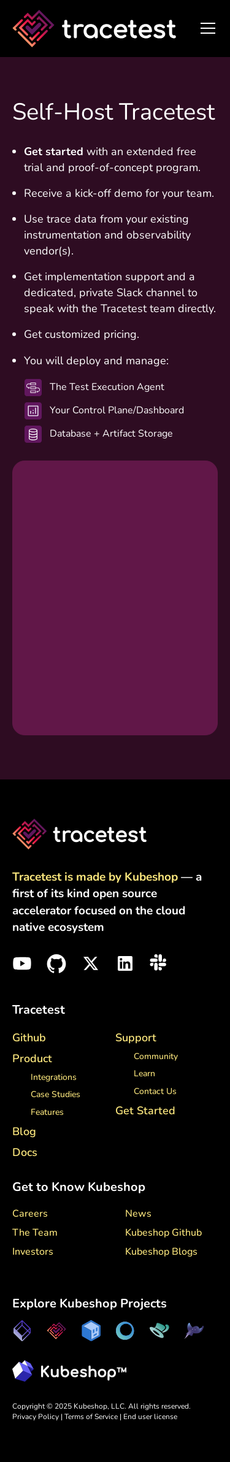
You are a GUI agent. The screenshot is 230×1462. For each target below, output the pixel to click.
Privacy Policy (35, 1417)
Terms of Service (92, 1417)
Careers (30, 1213)
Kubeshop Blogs (161, 1251)
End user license (150, 1417)
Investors (32, 1251)
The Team (35, 1232)
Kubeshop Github (163, 1232)
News (138, 1213)
